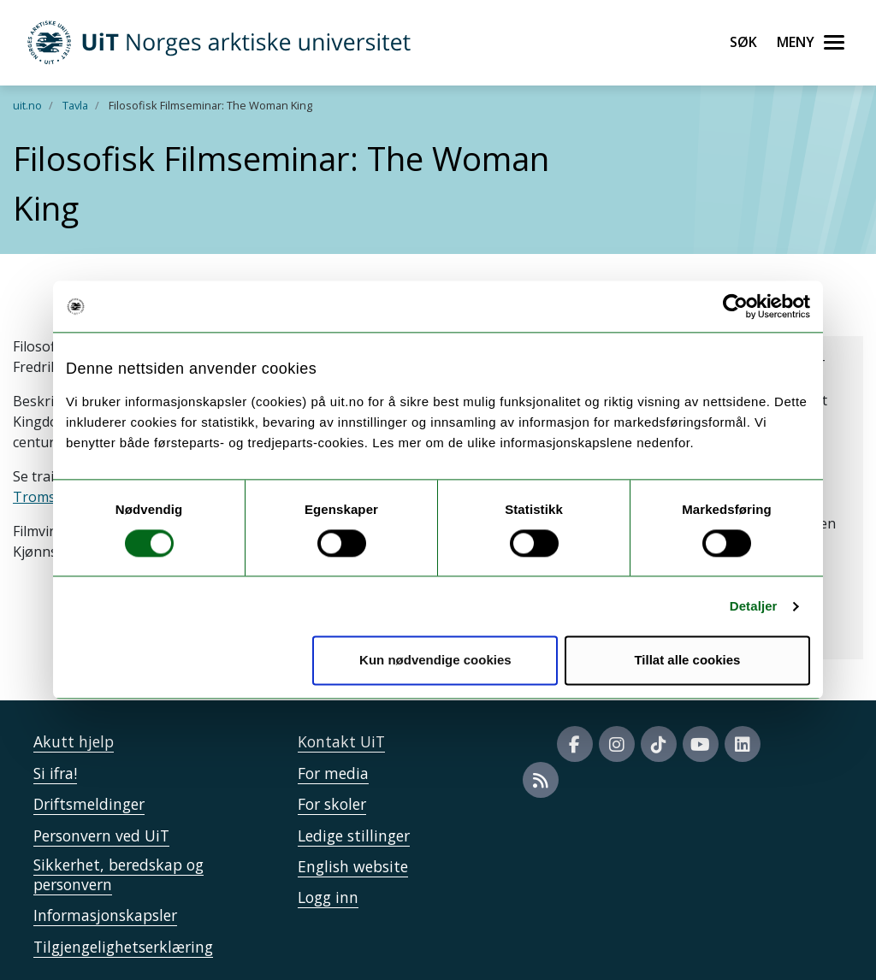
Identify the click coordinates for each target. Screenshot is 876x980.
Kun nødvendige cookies (435, 660)
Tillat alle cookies (687, 660)
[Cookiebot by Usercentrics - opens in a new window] (735, 306)
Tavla (75, 105)
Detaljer (754, 606)
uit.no (27, 105)
